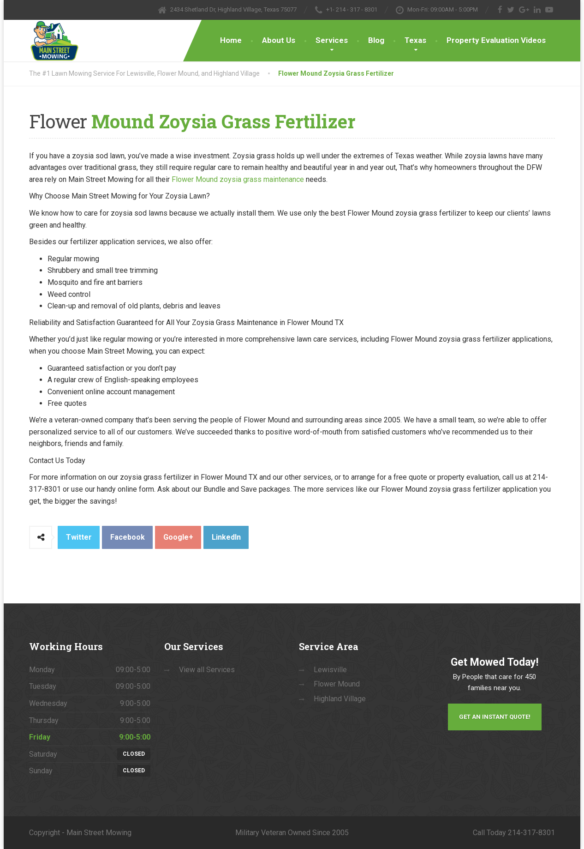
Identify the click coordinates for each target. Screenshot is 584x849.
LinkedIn (226, 537)
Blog (376, 40)
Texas (415, 40)
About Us (278, 40)
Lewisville (330, 669)
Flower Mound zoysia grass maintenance (238, 179)
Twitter (79, 537)
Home (231, 40)
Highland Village (340, 698)
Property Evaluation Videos (496, 40)
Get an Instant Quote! (494, 716)
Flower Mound (337, 684)
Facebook (127, 537)
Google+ (178, 537)
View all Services (207, 669)
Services (332, 40)
